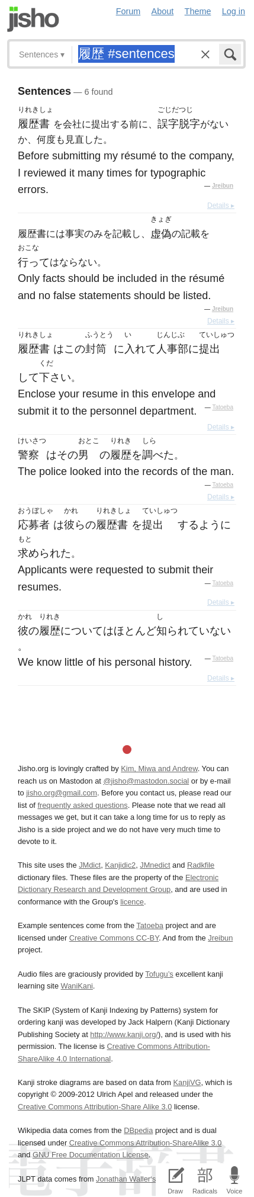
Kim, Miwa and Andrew (159, 768)
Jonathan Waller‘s (126, 1178)
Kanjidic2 (120, 865)
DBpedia (138, 1130)
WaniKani (77, 985)
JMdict (90, 865)
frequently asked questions (82, 805)
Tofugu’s (159, 974)
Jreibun (222, 185)
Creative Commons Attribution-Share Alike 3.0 (95, 1106)
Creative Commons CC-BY (114, 937)
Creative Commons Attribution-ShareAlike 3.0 (145, 1142)
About (163, 11)
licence (132, 901)
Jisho (33, 19)
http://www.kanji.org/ (124, 1034)
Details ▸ (220, 205)
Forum (128, 11)
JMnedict (155, 865)
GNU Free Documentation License (91, 1154)
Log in (233, 11)
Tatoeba (222, 407)
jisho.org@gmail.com (61, 792)
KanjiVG (187, 1082)
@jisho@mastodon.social (146, 780)
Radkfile (200, 865)
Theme (198, 11)
